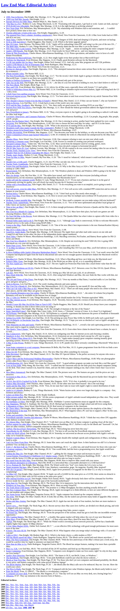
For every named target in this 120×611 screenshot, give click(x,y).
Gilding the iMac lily (14, 454)
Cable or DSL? (12, 535)
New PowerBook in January (17, 112)
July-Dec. (9, 608)
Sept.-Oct (19, 603)
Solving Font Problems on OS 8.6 (19, 268)
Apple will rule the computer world (20, 180)
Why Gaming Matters (15, 517)
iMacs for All (11, 352)
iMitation (10, 576)
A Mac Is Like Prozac (15, 343)
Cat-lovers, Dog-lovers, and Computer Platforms (25, 117)
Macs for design (12, 175)
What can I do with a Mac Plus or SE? (21, 288)
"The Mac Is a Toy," (14, 24)
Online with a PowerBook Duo (18, 184)
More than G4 (11, 483)
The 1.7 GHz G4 (13, 298)
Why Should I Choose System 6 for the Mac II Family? (28, 101)
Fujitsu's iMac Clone (14, 261)
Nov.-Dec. (10, 603)
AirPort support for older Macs (18, 424)
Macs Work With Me (14, 275)
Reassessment (11, 171)
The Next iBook (12, 85)
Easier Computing (13, 551)
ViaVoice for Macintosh (15, 60)
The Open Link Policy (15, 510)
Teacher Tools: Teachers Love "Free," (21, 150)
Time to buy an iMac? (15, 207)
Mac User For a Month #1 (16, 286)
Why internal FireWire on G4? (18, 479)
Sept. (22, 585)
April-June (36, 603)
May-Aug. (19, 605)
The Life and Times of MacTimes (19, 279)
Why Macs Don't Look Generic (18, 49)
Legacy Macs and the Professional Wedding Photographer (29, 359)
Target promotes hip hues (16, 467)
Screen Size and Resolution (17, 166)
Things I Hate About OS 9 (19, 338)
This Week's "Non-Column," (17, 329)
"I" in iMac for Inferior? (15, 248)
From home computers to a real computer (22, 347)
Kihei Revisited (12, 354)
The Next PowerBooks (15, 76)
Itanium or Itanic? (13, 309)
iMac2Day (44, 135)
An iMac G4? (11, 474)
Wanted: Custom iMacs (15, 438)
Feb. (54, 585)
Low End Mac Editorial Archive (28, 5)
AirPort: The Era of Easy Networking (21, 429)
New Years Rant (12, 28)
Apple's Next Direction (15, 555)
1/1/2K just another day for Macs (19, 62)
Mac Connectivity (13, 334)
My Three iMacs (12, 408)
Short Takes (11, 40)
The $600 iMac (12, 46)
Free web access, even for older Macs (21, 189)
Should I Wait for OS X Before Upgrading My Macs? (27, 153)
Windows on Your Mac (15, 485)
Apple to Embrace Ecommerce (18, 80)
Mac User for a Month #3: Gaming (20, 212)
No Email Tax (11, 512)
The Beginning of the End (16, 411)
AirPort (9, 522)
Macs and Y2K (12, 87)
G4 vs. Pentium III (13, 465)
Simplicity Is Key (13, 336)
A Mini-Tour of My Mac (16, 67)
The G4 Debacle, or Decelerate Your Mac (23, 320)
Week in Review (12, 103)
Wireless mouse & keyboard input (20, 130)
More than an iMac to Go (16, 544)
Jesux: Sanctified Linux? (16, 311)
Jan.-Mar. (46, 603)
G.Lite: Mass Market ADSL (17, 526)
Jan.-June (18, 608)
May (40, 585)
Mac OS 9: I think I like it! (17, 230)
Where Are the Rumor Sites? (17, 121)
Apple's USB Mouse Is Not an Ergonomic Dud (25, 64)
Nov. (12, 585)
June (35, 585)
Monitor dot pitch (13, 146)
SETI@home (11, 313)
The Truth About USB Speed (17, 488)
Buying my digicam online (17, 69)
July (31, 585)
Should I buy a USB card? (16, 162)
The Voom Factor (13, 494)
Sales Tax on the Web (14, 83)
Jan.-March (29, 605)
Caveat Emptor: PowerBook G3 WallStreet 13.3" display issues (31, 456)
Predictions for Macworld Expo (19, 58)
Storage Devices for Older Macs (19, 21)
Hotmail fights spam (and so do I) (19, 221)
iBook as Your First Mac (16, 560)
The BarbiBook (12, 558)
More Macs (10, 519)
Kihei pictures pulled (14, 397)
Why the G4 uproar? (14, 469)
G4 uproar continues (14, 449)
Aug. (27, 585)
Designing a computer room (17, 141)
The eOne (10, 497)
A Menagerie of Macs (15, 406)
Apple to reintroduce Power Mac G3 (20, 89)
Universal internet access (16, 96)
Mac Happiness (12, 404)
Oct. (17, 585)
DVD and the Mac (13, 126)
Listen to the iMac (13, 225)
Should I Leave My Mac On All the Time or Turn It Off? (29, 304)
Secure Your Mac (13, 196)
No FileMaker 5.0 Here (15, 402)
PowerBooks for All (14, 431)
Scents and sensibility (14, 415)
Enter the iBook (12, 571)
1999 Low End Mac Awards (17, 19)
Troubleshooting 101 (14, 363)
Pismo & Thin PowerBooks (17, 53)
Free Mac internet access (16, 300)
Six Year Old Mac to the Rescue (19, 216)
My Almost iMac (13, 422)
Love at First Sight (13, 365)
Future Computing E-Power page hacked (22, 135)
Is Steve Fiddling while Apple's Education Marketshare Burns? (31, 252)
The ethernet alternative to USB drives (21, 463)
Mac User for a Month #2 (16, 241)
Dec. (7, 585)
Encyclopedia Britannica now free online (22, 293)
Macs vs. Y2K (12, 549)
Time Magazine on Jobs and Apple (20, 325)
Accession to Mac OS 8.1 (16, 377)
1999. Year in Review (14, 17)
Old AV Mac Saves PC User (17, 148)
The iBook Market (13, 564)
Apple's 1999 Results (14, 51)
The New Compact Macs (16, 490)
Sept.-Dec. (10, 605)
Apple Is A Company (14, 390)
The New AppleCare (14, 264)
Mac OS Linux (12, 44)
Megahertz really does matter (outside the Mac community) (30, 128)
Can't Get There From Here (17, 442)
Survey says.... (12, 506)
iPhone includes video (15, 74)
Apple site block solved (15, 433)
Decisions (10, 123)
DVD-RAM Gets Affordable (17, 26)
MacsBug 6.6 (11, 259)
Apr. (45, 585)
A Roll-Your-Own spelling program (20, 94)
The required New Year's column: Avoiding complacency (29, 35)
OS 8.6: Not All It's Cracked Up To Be (21, 381)
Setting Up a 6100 (13, 318)
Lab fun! (9, 273)
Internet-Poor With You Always (19, 107)
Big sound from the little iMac (18, 460)
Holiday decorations (14, 132)
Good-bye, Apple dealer (15, 232)
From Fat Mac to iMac (15, 157)
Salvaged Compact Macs (16, 144)
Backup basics (12, 193)
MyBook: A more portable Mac (18, 200)
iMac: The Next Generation (17, 540)
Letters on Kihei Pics (14, 395)
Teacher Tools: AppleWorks (17, 202)
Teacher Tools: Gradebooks (17, 164)
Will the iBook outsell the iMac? (19, 537)
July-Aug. (27, 603)
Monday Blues (12, 139)
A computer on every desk (16, 574)
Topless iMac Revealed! (15, 383)
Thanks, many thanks (14, 155)
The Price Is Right (13, 569)
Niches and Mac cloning (16, 501)
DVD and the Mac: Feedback (18, 105)
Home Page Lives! (13, 245)
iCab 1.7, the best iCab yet (16, 447)
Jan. (58, 585)
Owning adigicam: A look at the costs (21, 33)
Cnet (73, 221)
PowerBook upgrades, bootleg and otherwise (24, 417)
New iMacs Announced (15, 372)
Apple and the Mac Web (16, 386)
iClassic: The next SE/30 (16, 531)
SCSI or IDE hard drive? (16, 42)
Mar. (49, 585)
